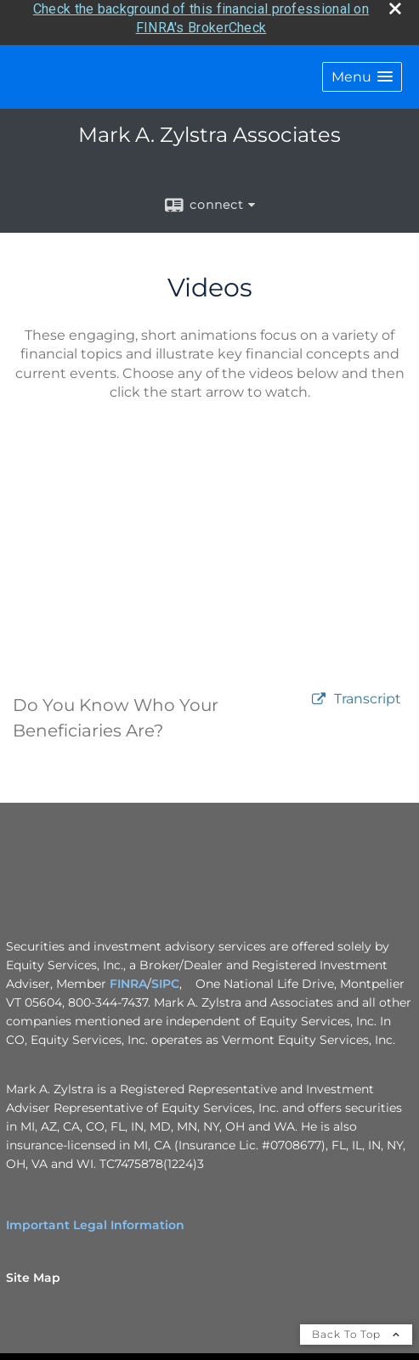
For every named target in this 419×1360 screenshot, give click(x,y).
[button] (362, 72)
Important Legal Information (95, 1220)
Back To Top (356, 1329)
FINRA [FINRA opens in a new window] (128, 979)
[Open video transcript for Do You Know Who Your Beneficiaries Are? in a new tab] (367, 695)
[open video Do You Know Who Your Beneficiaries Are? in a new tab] (319, 695)
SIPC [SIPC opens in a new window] (165, 979)
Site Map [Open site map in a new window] (33, 1273)
